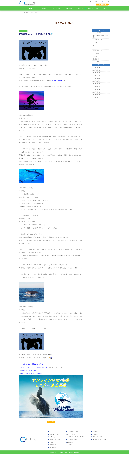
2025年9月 (95, 84)
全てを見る (51, 421)
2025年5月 (95, 95)
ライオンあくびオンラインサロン (76, 437)
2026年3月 (95, 67)
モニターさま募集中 (57, 80)
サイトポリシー (97, 434)
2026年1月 (95, 73)
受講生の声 (96, 59)
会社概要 (95, 431)
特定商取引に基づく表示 (99, 439)
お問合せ (104, 8)
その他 (95, 56)
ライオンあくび (97, 39)
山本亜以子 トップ (28, 12)
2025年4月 (95, 97)
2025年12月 (95, 75)
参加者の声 (69, 8)
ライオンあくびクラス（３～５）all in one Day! (34, 367)
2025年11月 (95, 78)
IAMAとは (31, 8)
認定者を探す (80, 8)
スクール (95, 42)
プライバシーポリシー (99, 437)
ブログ (51, 442)
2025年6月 (95, 92)
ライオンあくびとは (43, 8)
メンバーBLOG (96, 33)
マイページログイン (95, 1)
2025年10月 (95, 81)
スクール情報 (71, 434)
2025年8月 (95, 86)
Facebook (106, 1)
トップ (23, 8)
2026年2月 (95, 70)
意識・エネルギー (98, 50)
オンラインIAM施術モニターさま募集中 (32, 373)
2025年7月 (95, 89)
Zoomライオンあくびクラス (28, 370)
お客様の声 (96, 53)
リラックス (96, 61)
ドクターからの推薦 (93, 8)
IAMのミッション (54, 434)
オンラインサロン (57, 8)
